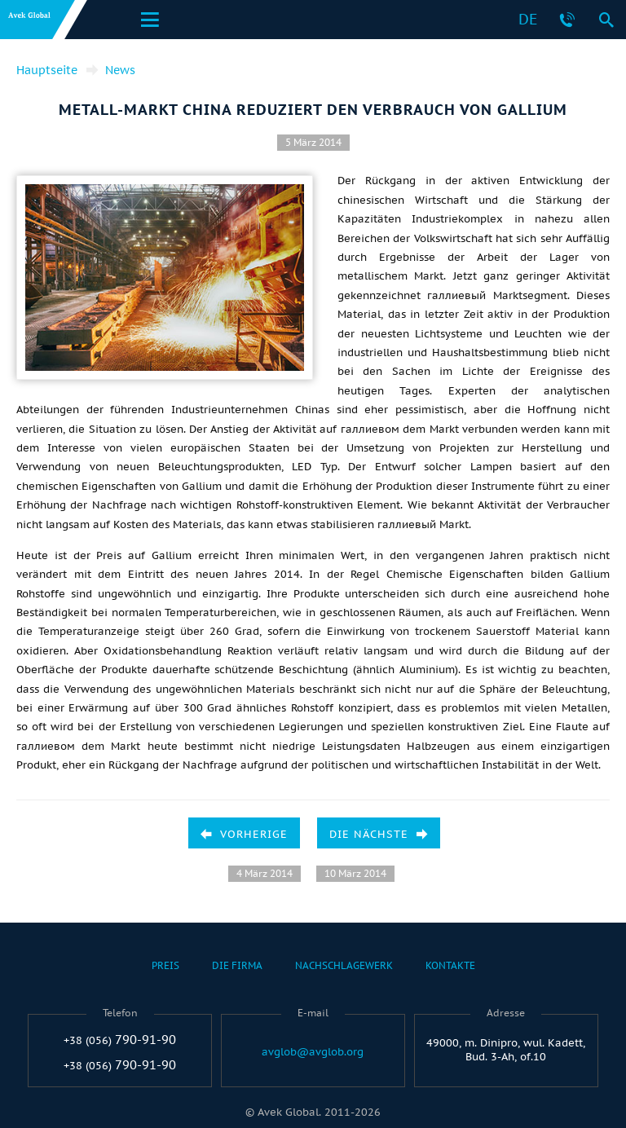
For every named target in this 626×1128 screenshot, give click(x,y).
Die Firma (237, 965)
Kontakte (450, 965)
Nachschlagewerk (344, 965)
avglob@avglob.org (313, 1052)
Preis (165, 965)
